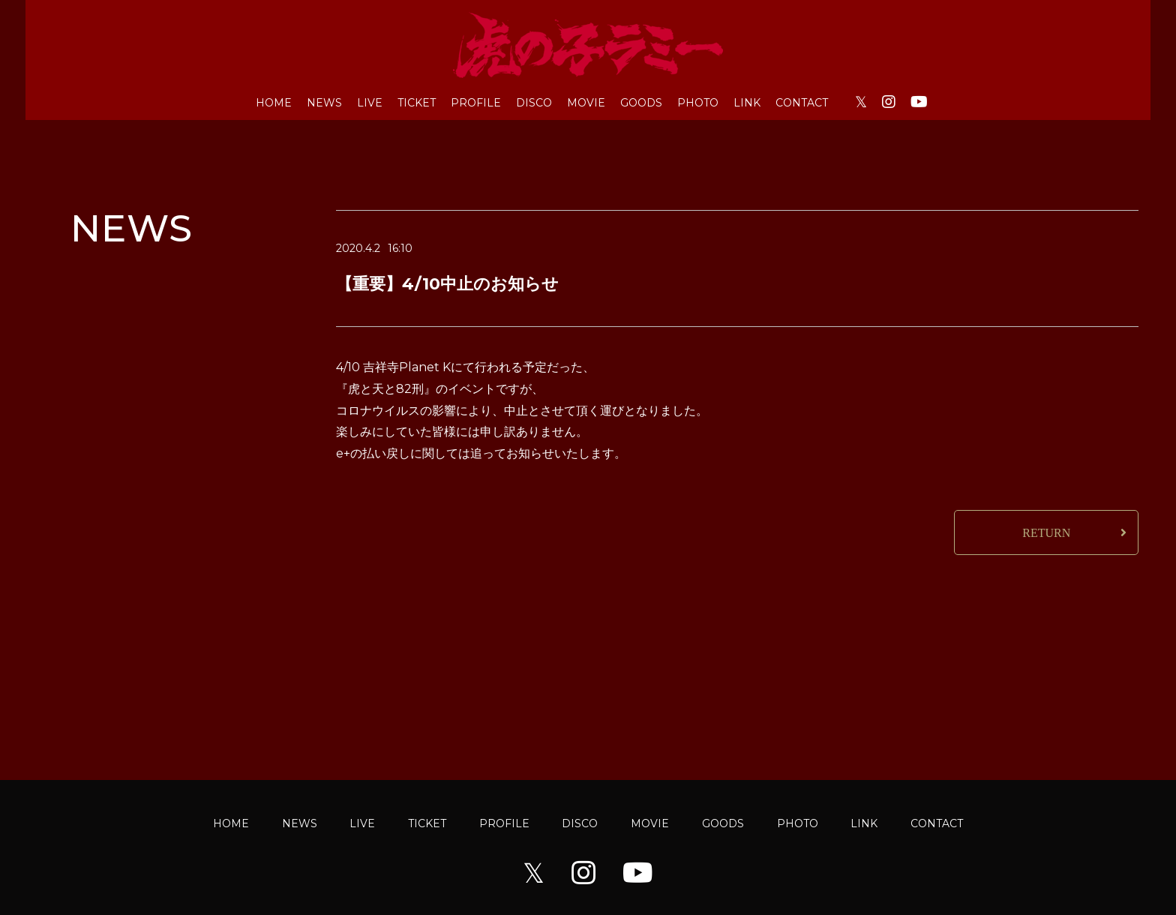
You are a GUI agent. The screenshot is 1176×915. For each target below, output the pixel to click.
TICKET (417, 103)
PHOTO (697, 103)
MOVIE (586, 103)
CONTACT (802, 103)
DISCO (534, 103)
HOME (274, 103)
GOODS (641, 103)
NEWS (324, 103)
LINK (747, 103)
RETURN (1046, 532)
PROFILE (476, 103)
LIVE (369, 103)
